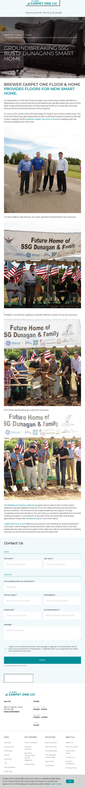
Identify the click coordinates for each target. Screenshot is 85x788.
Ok (70, 781)
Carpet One (8, 35)
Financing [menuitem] (8, 771)
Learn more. (56, 784)
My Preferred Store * (52, 610)
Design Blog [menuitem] (29, 764)
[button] (76, 4)
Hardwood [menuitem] (8, 751)
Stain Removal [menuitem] (51, 743)
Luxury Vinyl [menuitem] (9, 747)
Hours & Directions (11, 712)
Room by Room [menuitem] (72, 747)
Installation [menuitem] (49, 766)
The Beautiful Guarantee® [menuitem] (50, 756)
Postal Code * (9, 610)
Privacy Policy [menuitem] (71, 768)
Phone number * (10, 595)
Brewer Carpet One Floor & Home (43, 119)
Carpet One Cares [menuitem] (70, 752)
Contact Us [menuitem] (70, 757)
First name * (8, 558)
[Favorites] (79, 4)
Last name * (48, 558)
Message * (8, 624)
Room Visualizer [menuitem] (31, 743)
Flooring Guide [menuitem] (51, 751)
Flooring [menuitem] (7, 743)
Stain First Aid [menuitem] (50, 747)
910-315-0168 (57, 13)
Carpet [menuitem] (6, 755)
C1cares (28, 35)
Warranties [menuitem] (49, 761)
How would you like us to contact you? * (19, 581)
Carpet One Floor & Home (15, 524)
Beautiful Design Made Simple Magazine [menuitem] (30, 756)
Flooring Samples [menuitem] (28, 748)
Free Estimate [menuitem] (9, 767)
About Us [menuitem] (69, 743)
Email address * (50, 595)
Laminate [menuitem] (8, 759)
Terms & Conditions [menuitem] (70, 762)
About (19, 35)
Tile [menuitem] (5, 763)
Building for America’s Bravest (21, 505)
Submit (42, 660)
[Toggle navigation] (3, 4)
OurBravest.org (32, 519)
